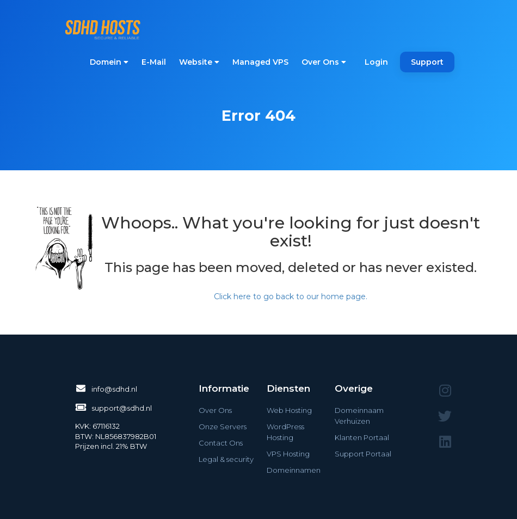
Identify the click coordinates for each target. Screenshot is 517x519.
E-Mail (153, 62)
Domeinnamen (294, 470)
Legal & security (226, 459)
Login (376, 62)
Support (427, 62)
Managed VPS (260, 62)
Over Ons (323, 62)
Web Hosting (289, 410)
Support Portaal (363, 453)
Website (199, 62)
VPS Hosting (288, 453)
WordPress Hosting (285, 432)
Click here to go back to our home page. (290, 296)
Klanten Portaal (362, 437)
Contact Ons (221, 442)
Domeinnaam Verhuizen (359, 415)
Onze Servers (223, 426)
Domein (109, 62)
